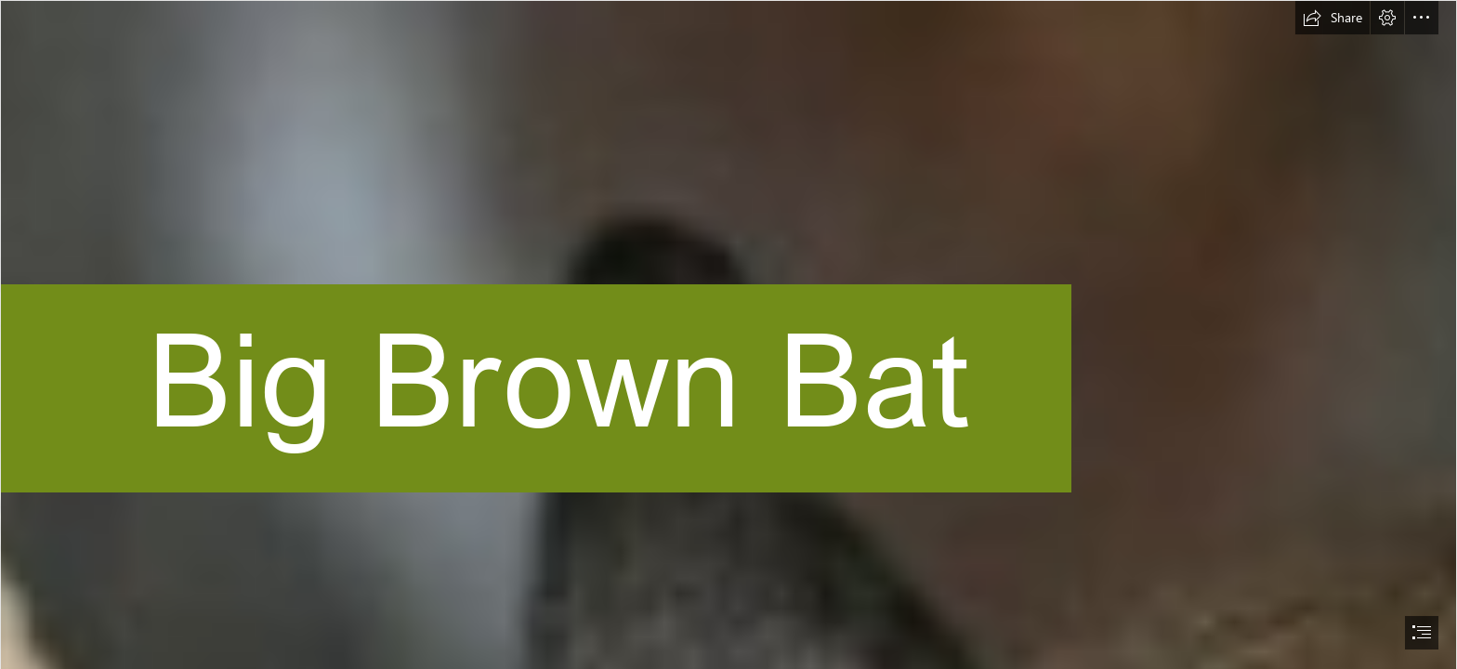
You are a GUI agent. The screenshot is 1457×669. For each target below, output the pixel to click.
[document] (728, 334)
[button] (1332, 17)
